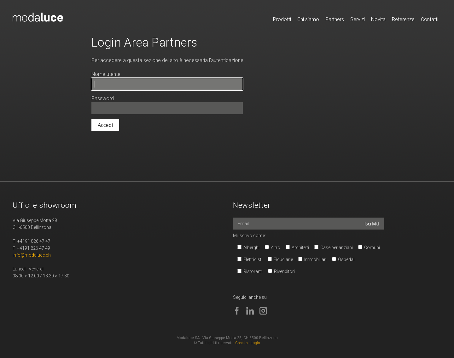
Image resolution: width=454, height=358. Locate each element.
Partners (334, 19)
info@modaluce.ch (32, 255)
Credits (241, 343)
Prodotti (282, 19)
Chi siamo (308, 19)
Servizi (357, 19)
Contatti (429, 19)
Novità (378, 19)
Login (255, 343)
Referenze (403, 19)
